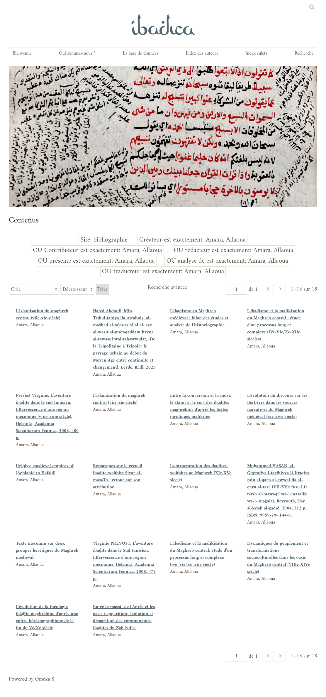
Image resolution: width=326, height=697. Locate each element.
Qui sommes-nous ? (77, 53)
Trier (102, 289)
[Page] (236, 289)
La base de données (140, 53)
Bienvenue (22, 53)
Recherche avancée (167, 288)
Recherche (304, 53)
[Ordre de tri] (77, 289)
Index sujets (256, 53)
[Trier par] (34, 289)
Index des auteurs (202, 53)
